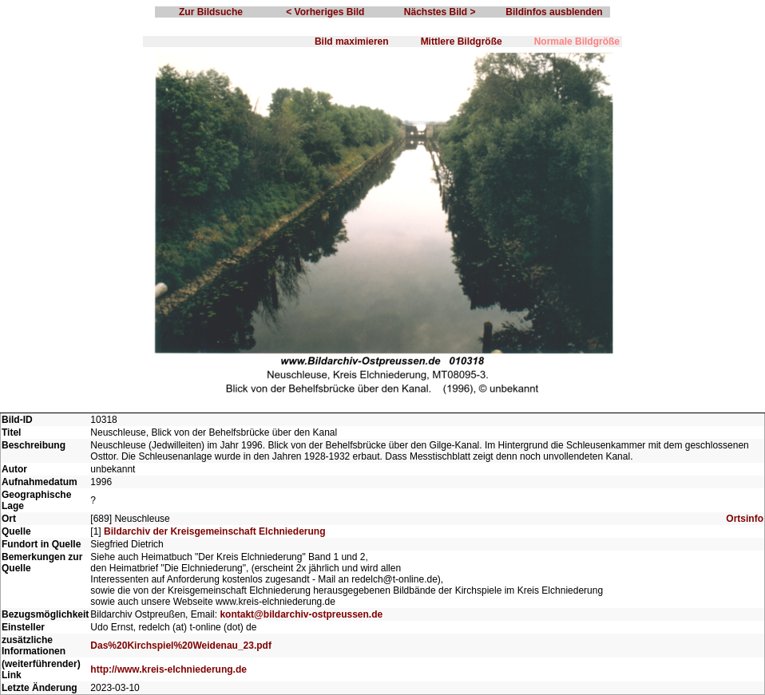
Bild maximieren (352, 41)
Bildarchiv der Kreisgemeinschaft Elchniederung (214, 531)
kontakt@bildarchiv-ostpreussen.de (301, 614)
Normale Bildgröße (577, 41)
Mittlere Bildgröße (461, 41)
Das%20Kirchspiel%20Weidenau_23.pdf (181, 645)
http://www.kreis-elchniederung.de (168, 669)
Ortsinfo (744, 518)
